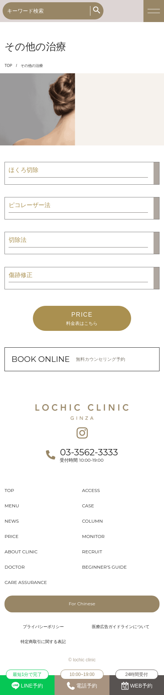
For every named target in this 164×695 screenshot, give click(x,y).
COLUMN (92, 521)
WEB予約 (136, 682)
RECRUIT (92, 551)
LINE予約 (27, 682)
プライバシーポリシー (43, 626)
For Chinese (82, 603)
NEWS (11, 521)
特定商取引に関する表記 (43, 641)
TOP (8, 66)
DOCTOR (14, 567)
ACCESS (91, 490)
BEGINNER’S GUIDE (104, 567)
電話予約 (82, 682)
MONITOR (93, 536)
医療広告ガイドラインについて (120, 626)
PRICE (11, 536)
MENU (11, 505)
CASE (88, 505)
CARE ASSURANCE (25, 582)
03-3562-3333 (89, 452)
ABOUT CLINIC (20, 551)
